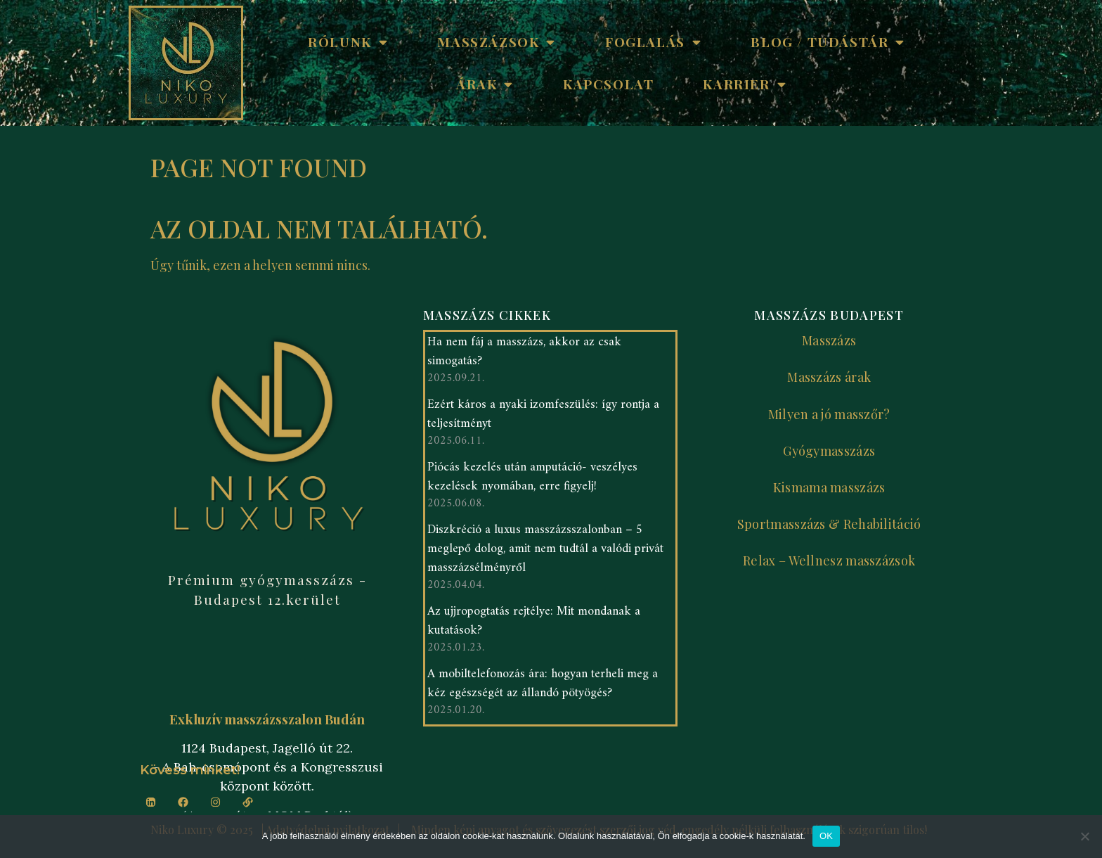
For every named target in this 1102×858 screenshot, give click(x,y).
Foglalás (653, 42)
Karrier (744, 84)
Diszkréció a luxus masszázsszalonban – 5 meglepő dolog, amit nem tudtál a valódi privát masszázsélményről (545, 552)
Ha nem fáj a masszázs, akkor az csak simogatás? (524, 355)
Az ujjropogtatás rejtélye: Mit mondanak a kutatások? (533, 624)
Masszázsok (496, 42)
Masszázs (829, 340)
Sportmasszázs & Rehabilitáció (829, 524)
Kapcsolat (608, 84)
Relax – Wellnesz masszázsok (829, 560)
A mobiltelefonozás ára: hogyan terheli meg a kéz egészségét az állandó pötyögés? (542, 687)
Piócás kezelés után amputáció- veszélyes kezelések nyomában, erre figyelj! (532, 480)
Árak (485, 84)
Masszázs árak (829, 377)
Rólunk (348, 42)
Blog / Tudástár (828, 42)
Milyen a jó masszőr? (829, 414)
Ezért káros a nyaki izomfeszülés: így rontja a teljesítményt (543, 417)
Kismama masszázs (829, 487)
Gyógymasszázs (829, 450)
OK (826, 836)
